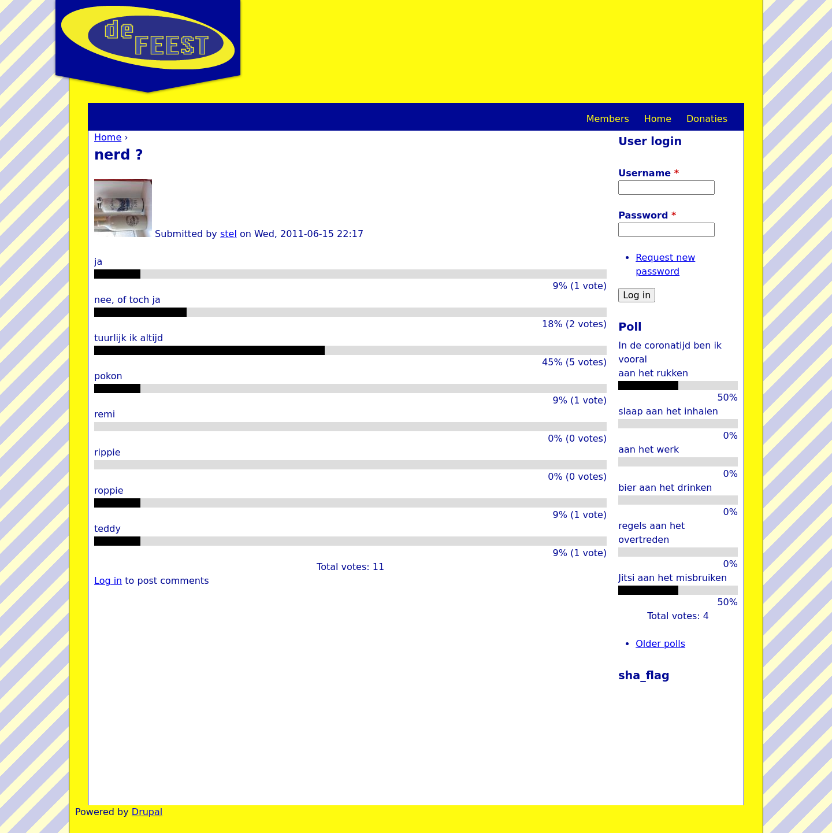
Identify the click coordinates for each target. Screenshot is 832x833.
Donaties (706, 118)
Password (647, 215)
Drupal (147, 811)
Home (107, 137)
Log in (108, 580)
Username (648, 173)
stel (228, 233)
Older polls (660, 643)
